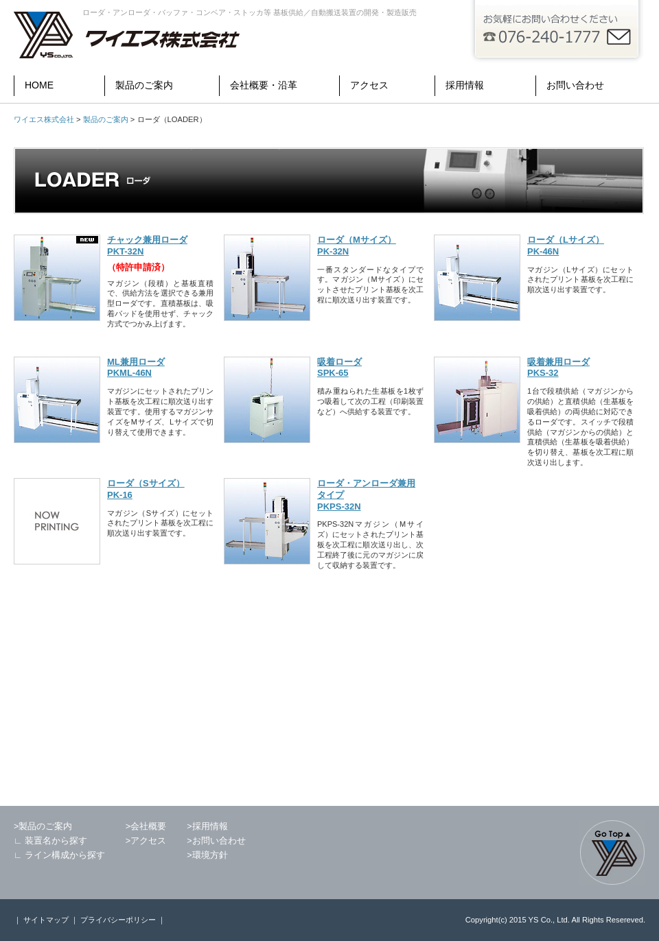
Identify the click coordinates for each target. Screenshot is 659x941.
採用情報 (465, 85)
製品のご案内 (144, 85)
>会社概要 (146, 826)
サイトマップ (45, 920)
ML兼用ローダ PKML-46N (136, 368)
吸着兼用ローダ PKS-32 (558, 368)
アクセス (369, 85)
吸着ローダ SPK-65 (339, 368)
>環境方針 (207, 855)
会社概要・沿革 (263, 85)
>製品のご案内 (43, 826)
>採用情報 (207, 826)
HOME (39, 85)
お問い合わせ (575, 85)
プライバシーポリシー (119, 920)
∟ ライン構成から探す (59, 855)
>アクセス (146, 841)
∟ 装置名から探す (50, 841)
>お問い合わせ (216, 841)
